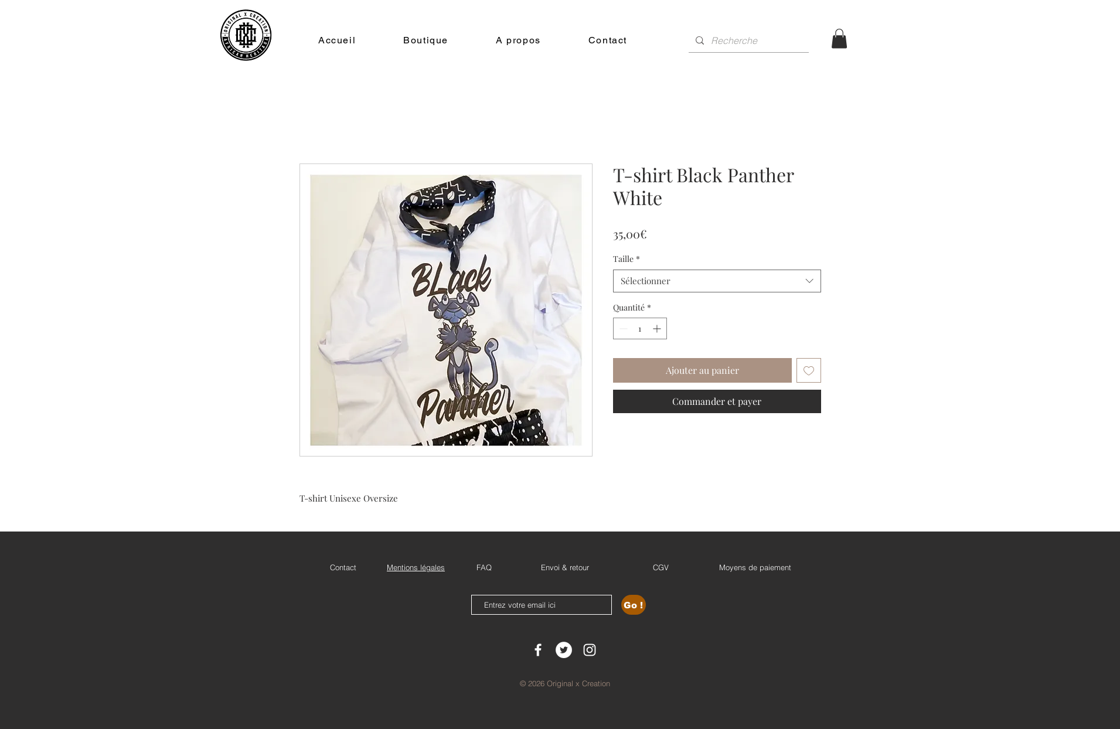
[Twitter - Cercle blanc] (564, 650)
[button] (839, 38)
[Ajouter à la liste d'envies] (808, 370)
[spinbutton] (640, 328)
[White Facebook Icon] (538, 650)
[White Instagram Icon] (589, 650)
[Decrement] (622, 328)
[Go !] (633, 605)
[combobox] (717, 281)
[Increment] (658, 328)
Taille (626, 258)
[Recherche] (747, 40)
